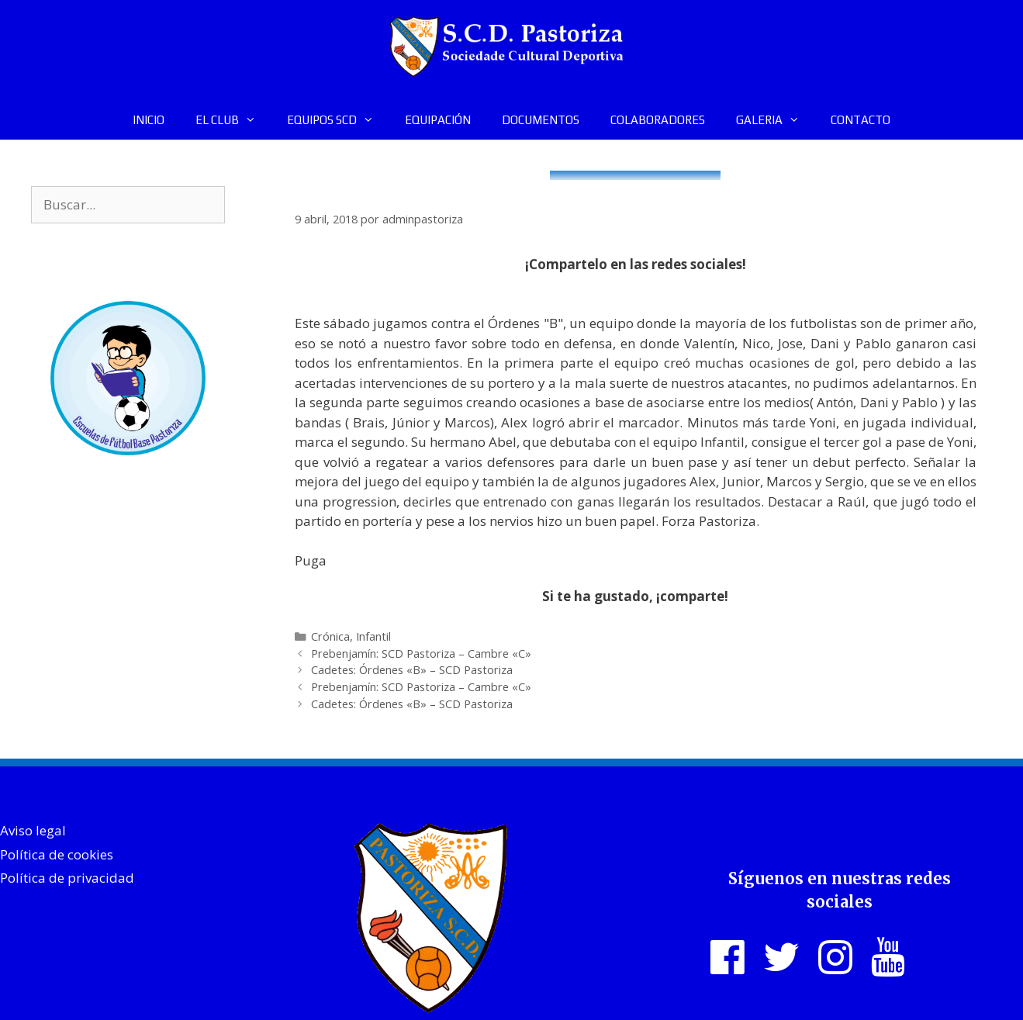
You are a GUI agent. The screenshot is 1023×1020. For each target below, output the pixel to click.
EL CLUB (233, 120)
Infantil (373, 636)
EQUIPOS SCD (338, 120)
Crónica (330, 636)
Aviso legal (33, 830)
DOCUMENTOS (540, 119)
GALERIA (775, 120)
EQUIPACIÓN (438, 119)
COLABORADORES (657, 119)
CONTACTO (860, 119)
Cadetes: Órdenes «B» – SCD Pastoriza (412, 669)
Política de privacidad (67, 878)
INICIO (148, 119)
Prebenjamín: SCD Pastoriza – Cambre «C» (421, 653)
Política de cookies (56, 854)
